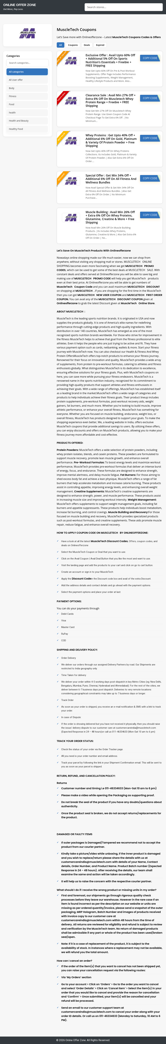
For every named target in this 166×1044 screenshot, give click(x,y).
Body (11, 88)
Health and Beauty (19, 120)
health (12, 112)
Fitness (12, 96)
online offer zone (19, 5)
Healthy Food (16, 128)
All (60, 45)
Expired (100, 45)
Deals (87, 45)
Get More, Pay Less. (13, 9)
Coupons (73, 45)
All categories (16, 71)
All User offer (16, 79)
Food (11, 104)
